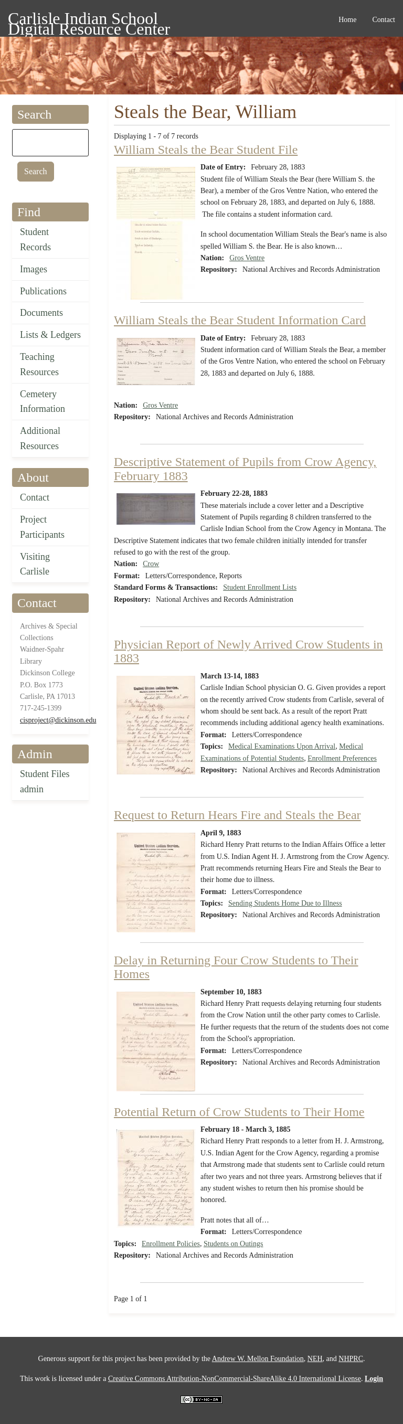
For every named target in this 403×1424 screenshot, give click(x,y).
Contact (34, 497)
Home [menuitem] (347, 20)
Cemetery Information (42, 402)
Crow (151, 564)
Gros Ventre (246, 258)
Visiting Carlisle (35, 564)
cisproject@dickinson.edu (58, 720)
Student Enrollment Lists (259, 587)
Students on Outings (233, 1244)
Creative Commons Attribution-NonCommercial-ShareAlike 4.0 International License (234, 1379)
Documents (41, 312)
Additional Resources (40, 438)
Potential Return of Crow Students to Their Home (239, 1112)
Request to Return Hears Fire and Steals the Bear (237, 815)
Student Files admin (45, 781)
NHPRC (350, 1359)
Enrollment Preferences (342, 758)
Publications (43, 291)
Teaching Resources (39, 364)
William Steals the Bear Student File (206, 149)
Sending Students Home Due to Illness (285, 903)
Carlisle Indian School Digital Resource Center (89, 20)
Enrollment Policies (171, 1244)
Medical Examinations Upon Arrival (281, 746)
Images (33, 269)
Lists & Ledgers (50, 335)
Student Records (35, 239)
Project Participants (42, 527)
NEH (315, 1359)
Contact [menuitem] (383, 20)
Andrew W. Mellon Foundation (258, 1359)
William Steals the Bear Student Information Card (240, 320)
